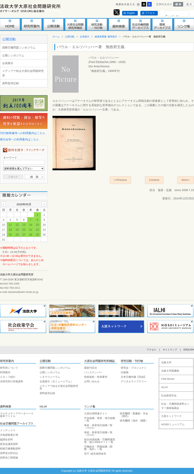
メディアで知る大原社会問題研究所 (23, 73)
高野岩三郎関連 (9, 457)
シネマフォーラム (50, 376)
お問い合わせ (92, 381)
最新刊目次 (90, 367)
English (131, 13)
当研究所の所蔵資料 (11, 381)
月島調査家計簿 (9, 434)
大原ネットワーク (171, 416)
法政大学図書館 (170, 370)
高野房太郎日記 (9, 453)
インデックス (7, 430)
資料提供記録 (10, 83)
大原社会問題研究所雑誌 (99, 361)
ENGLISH (189, 349)
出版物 (124, 372)
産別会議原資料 (9, 444)
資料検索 (5, 406)
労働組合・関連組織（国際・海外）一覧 (98, 448)
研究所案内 (7, 361)
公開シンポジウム (13, 55)
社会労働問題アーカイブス (16, 423)
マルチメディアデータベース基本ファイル (16, 415)
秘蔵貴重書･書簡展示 (106, 36)
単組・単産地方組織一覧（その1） (98, 426)
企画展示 (7, 63)
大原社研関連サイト (95, 413)
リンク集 (89, 406)
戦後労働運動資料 (10, 448)
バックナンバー (93, 372)
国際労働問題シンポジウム (18, 47)
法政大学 (166, 362)
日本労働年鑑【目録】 (133, 376)
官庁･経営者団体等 (95, 453)
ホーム (56, 36)
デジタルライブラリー (133, 381)
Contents (154, 179)
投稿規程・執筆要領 (95, 376)
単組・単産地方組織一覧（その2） (98, 433)
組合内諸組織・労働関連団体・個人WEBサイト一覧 (99, 441)
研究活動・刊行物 (132, 361)
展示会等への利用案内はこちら (19, 139)
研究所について (9, 367)
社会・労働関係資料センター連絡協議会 (175, 405)
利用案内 (5, 372)
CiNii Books (167, 378)
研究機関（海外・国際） (134, 420)
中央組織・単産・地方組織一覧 (99, 419)
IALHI (43, 406)
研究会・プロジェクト (133, 367)
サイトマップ (170, 349)
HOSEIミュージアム (172, 424)
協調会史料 (6, 439)
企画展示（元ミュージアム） (56, 381)
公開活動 (9, 39)
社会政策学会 (169, 395)
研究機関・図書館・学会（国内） (134, 415)
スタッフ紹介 (7, 376)
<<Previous (120, 179)
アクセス (150, 13)
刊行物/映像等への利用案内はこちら (22, 133)
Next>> (186, 179)
